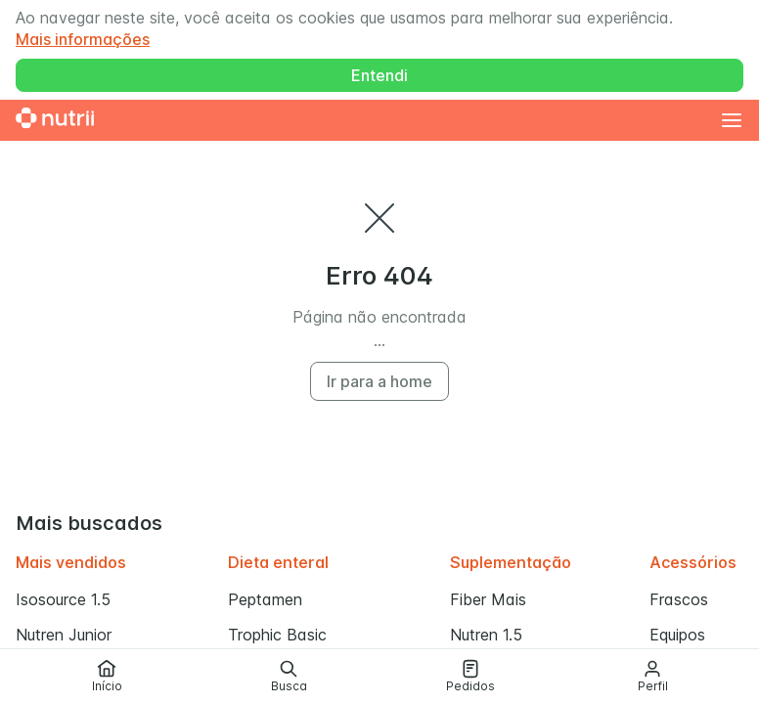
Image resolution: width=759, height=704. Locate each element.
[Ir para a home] (55, 120)
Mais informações (83, 39)
